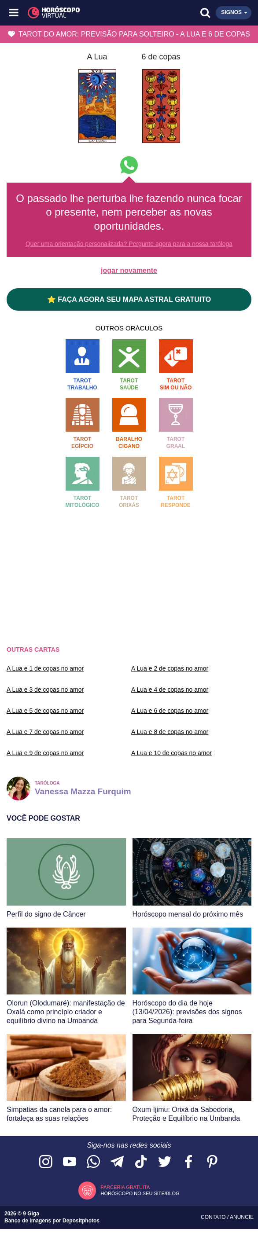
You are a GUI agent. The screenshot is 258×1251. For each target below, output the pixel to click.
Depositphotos (81, 1221)
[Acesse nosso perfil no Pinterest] (212, 1162)
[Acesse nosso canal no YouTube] (69, 1162)
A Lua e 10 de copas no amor (171, 752)
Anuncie (242, 1217)
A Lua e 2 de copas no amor (169, 668)
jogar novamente (129, 270)
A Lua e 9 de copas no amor (45, 752)
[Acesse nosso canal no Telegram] (117, 1162)
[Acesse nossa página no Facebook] (188, 1162)
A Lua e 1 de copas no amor (45, 668)
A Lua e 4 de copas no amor (169, 689)
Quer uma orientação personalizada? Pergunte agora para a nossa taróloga (129, 243)
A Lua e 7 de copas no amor (45, 731)
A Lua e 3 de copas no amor (45, 689)
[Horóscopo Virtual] (72, 13)
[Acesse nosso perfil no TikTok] (140, 1162)
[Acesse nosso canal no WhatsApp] (93, 1162)
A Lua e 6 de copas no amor (169, 710)
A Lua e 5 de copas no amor (45, 710)
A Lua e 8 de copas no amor (169, 731)
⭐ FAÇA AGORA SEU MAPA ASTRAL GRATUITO (129, 299)
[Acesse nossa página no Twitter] (164, 1162)
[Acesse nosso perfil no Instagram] (45, 1162)
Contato (214, 1217)
